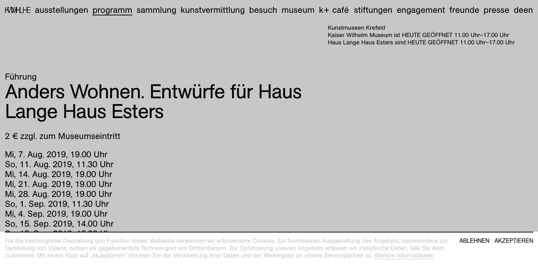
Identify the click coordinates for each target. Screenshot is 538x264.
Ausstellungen (61, 9)
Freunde (464, 9)
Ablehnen (474, 241)
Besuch (263, 9)
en (528, 9)
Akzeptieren (513, 241)
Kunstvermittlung (213, 9)
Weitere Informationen (404, 255)
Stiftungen (373, 9)
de (518, 9)
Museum (298, 9)
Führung (21, 76)
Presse (496, 9)
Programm (112, 9)
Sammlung (156, 9)
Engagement (421, 9)
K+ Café (334, 9)
